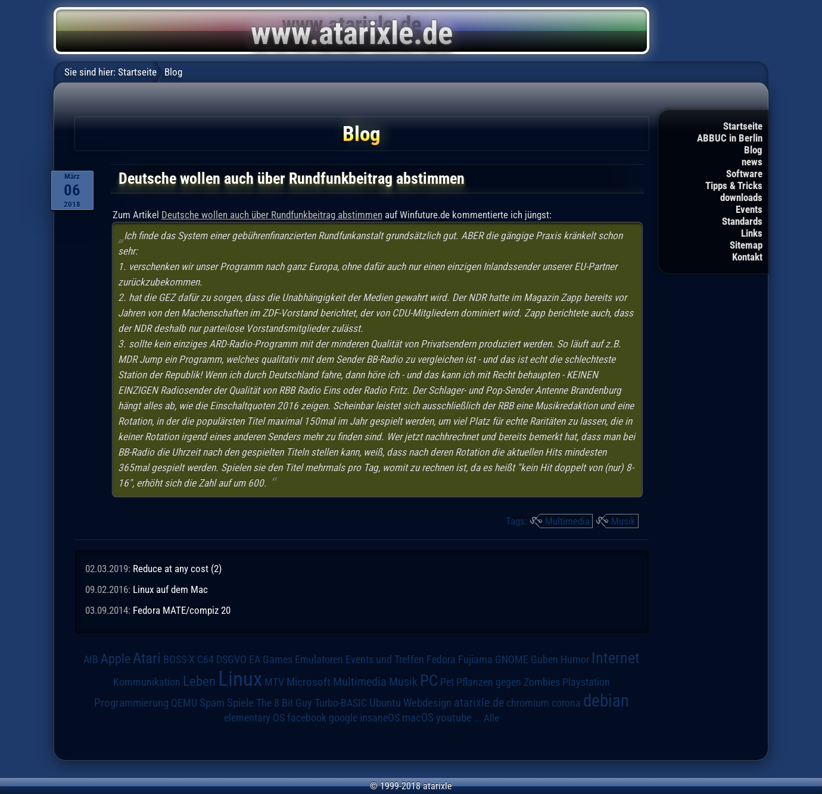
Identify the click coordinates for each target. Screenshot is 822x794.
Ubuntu (385, 703)
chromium (527, 703)
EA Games (270, 660)
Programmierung (131, 703)
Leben (199, 681)
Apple (115, 658)
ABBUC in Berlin (729, 138)
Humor (575, 660)
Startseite (742, 126)
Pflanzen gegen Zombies (508, 682)
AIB (90, 660)
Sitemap (746, 245)
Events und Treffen (384, 660)
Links (751, 233)
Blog (753, 150)
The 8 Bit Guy (284, 702)
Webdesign (427, 703)
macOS (418, 717)
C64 (205, 660)
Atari (147, 658)
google (343, 718)
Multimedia (567, 521)
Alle (491, 718)
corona (566, 703)
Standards (742, 221)
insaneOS (380, 718)
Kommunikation (146, 682)
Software (744, 174)
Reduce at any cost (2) (177, 569)
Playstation (586, 682)
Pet (447, 682)
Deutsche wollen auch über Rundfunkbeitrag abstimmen (271, 215)
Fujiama (475, 659)
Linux (240, 679)
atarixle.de (479, 703)
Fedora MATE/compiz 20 (182, 610)
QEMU (184, 703)
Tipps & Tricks (733, 186)
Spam (212, 703)
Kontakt (747, 257)
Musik (623, 521)
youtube (454, 717)
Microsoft (309, 682)
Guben (544, 660)
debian (606, 701)
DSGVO (231, 660)
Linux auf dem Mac (170, 589)
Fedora (441, 659)
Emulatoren (319, 659)
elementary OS (254, 717)
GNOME (511, 659)
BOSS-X (179, 660)
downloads (741, 197)
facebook (306, 718)
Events (749, 209)
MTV (274, 682)
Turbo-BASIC (341, 702)
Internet (615, 658)
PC (429, 680)
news (752, 162)
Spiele (240, 703)
